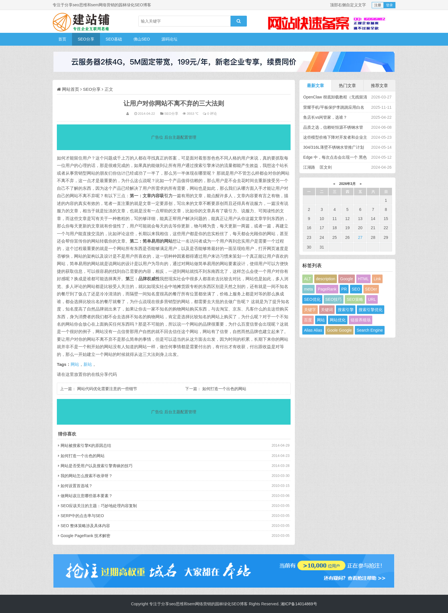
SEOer (371, 289)
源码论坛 (169, 39)
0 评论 (212, 113)
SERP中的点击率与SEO (82, 515)
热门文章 (347, 85)
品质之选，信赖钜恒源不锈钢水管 (333, 127)
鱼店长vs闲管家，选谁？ (325, 117)
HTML (363, 279)
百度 (308, 320)
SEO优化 (312, 299)
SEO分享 (86, 39)
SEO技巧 (333, 299)
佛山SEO (141, 39)
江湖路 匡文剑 (317, 167)
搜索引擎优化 (371, 309)
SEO (356, 289)
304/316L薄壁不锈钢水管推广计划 (333, 147)
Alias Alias (313, 330)
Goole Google (339, 330)
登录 (389, 5)
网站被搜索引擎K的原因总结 (86, 445)
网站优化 (338, 320)
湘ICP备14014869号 (299, 604)
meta (308, 289)
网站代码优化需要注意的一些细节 (107, 388)
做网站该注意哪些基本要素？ (87, 495)
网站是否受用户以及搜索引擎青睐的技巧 (97, 465)
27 (360, 237)
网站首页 (70, 89)
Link (377, 279)
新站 (87, 364)
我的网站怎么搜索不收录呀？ (87, 475)
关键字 (310, 309)
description (325, 279)
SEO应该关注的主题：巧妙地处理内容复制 (99, 505)
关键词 (327, 309)
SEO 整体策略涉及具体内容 (85, 525)
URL (372, 299)
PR (344, 289)
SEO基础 (114, 39)
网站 (75, 364)
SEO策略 (355, 299)
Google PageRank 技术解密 (85, 535)
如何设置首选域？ (77, 485)
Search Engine (370, 330)
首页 (62, 39)
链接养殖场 (361, 320)
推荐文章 (379, 85)
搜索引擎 (346, 309)
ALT (307, 279)
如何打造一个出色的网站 (224, 388)
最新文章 (315, 85)
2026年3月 (347, 184)
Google (346, 279)
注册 (377, 5)
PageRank (327, 289)
